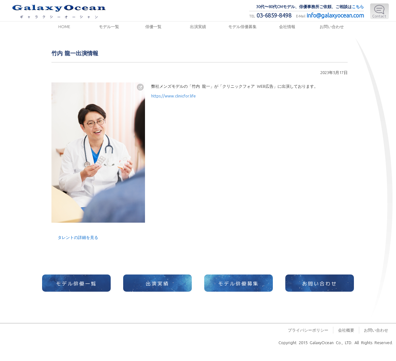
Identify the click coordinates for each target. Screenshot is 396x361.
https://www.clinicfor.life (173, 96)
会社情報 (287, 26)
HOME (64, 26)
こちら (358, 6)
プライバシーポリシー (308, 330)
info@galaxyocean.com (335, 15)
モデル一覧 (109, 26)
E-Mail (379, 11)
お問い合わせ (332, 26)
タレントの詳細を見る (78, 237)
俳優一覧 (153, 26)
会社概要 (346, 330)
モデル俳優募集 (242, 26)
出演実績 (198, 26)
